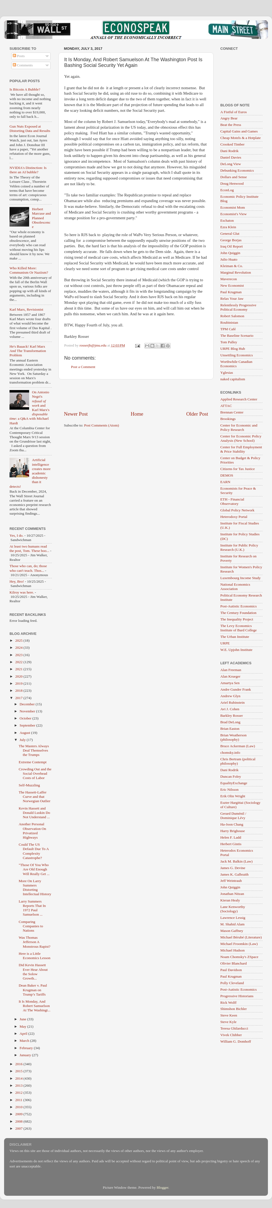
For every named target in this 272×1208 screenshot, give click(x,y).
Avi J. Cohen (229, 709)
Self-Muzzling (29, 785)
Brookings (228, 419)
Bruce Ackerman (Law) (237, 746)
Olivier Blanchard (233, 963)
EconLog (227, 190)
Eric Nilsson (229, 789)
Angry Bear (228, 118)
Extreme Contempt (33, 762)
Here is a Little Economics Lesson (35, 955)
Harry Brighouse (232, 831)
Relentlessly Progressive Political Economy (238, 307)
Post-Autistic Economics (238, 606)
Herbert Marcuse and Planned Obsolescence (41, 218)
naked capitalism (232, 379)
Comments (23, 65)
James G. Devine (232, 868)
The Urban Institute (234, 637)
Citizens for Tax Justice (237, 469)
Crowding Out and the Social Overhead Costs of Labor (35, 773)
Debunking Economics (237, 170)
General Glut (229, 233)
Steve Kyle (228, 1022)
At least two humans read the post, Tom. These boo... (29, 548)
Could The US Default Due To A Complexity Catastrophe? (34, 851)
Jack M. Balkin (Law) (236, 861)
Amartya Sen (230, 683)
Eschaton (227, 220)
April (24, 1033)
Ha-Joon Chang (231, 824)
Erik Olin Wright (232, 796)
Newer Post (76, 414)
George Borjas (231, 240)
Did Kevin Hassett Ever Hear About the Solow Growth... (33, 971)
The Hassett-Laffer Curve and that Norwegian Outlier (35, 796)
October (26, 718)
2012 (19, 1092)
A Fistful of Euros (233, 112)
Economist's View (233, 214)
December (28, 704)
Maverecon (228, 279)
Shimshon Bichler (233, 1009)
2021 (19, 669)
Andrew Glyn (230, 696)
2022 (19, 662)
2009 (19, 1114)
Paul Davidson (231, 970)
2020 (19, 676)
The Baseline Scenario (236, 335)
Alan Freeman (230, 670)
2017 (19, 698)
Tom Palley (228, 342)
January (26, 1055)
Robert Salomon (232, 316)
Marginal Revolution (235, 272)
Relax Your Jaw (231, 298)
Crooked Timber (232, 144)
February (27, 1048)
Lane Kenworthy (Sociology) (232, 909)
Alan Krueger (230, 676)
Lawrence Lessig (232, 918)
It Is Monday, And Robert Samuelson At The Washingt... (35, 1005)
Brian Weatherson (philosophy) (233, 737)
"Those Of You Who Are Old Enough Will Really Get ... (34, 869)
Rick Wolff (228, 1002)
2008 (19, 1121)
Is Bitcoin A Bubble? (25, 89)
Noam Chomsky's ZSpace (239, 957)
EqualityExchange (233, 783)
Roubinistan (229, 322)
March (25, 1041)
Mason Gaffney (231, 931)
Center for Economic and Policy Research (238, 427)
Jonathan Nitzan (232, 894)
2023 (19, 655)
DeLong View (230, 164)
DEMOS (226, 475)
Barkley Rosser (231, 715)
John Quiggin (230, 253)
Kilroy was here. (22, 592)
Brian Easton (229, 729)
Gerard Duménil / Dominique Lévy (233, 815)
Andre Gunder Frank (235, 689)
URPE (225, 643)
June (23, 1019)
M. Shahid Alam (232, 924)
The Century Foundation (238, 613)
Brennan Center (231, 412)
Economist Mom (232, 207)
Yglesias (226, 372)
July (23, 740)
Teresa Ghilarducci (234, 1028)
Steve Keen (228, 1015)
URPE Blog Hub (232, 349)
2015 (19, 1071)
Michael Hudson (232, 950)
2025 (19, 640)
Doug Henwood (232, 183)
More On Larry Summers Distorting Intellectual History (35, 887)
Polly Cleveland (232, 983)
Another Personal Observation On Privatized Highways (32, 830)
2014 (19, 1078)
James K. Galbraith (234, 874)
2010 (19, 1107)
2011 (19, 1100)
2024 (19, 647)
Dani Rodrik (229, 151)
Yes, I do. (16, 535)
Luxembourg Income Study (240, 578)
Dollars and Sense (233, 177)
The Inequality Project (236, 619)
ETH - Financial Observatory (232, 501)
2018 (19, 690)
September (28, 725)
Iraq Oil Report (231, 246)
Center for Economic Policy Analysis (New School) (240, 438)
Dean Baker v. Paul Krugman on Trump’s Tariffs (33, 989)
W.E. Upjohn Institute (236, 650)
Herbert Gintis (231, 844)
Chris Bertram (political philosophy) (237, 761)
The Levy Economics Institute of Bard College (238, 628)
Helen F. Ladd (230, 837)
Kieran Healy (230, 900)
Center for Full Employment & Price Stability (241, 449)
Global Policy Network (237, 510)
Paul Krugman (231, 292)
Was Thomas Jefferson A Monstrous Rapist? (35, 941)
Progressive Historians (237, 996)
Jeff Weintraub (231, 881)
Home (137, 414)
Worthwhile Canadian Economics (236, 364)
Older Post (197, 414)
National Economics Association (235, 586)
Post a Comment (83, 367)
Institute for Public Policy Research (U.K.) (239, 547)
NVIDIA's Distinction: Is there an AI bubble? (28, 170)
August (25, 733)
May (23, 1026)
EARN (225, 482)
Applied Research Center (238, 399)
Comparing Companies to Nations (31, 926)
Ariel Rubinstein (232, 702)
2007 (19, 1128)
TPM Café (228, 329)
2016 (19, 1064)
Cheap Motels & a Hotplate (240, 138)
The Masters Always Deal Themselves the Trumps (34, 750)
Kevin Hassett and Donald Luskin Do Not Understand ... (34, 812)
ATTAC (226, 406)
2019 (19, 683)
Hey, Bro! (17, 581)
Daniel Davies (230, 157)
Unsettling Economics (236, 355)
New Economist (232, 285)
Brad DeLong (230, 722)
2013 (19, 1085)
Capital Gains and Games (239, 131)
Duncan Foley (230, 776)
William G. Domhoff (235, 1041)
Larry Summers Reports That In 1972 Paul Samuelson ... (32, 908)
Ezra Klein (228, 227)
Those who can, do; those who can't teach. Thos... (28, 568)
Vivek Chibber (231, 1035)
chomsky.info (230, 752)
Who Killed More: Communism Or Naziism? (29, 270)
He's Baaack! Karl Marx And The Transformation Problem (28, 350)
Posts (19, 56)
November (28, 711)
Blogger (162, 1187)
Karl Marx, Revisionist (26, 309)
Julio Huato (228, 259)
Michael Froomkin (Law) (239, 944)
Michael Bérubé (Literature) (241, 937)
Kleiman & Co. (231, 266)
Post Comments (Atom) (101, 425)
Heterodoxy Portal (233, 517)
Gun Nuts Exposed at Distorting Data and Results (30, 128)
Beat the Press (230, 125)
